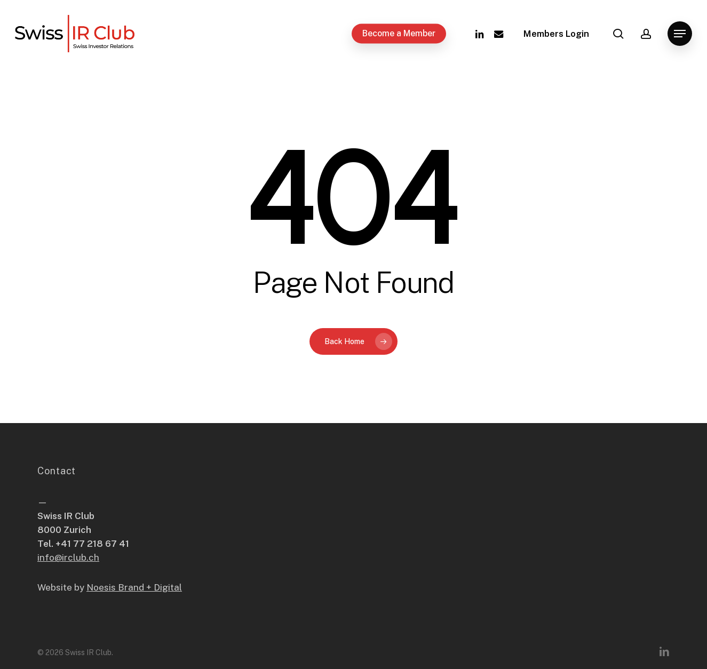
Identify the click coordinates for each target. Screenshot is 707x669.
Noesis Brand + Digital (134, 587)
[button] (680, 33)
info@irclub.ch (68, 557)
